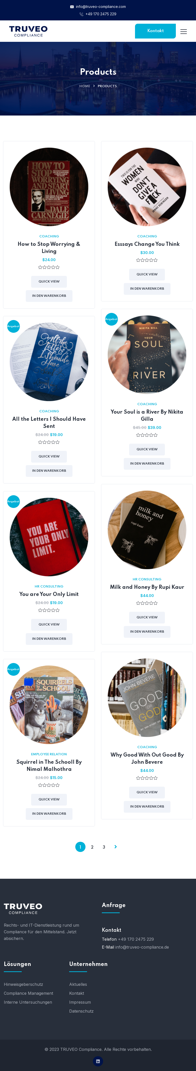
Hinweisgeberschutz (23, 984)
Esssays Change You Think (147, 244)
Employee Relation (49, 754)
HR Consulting (147, 579)
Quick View (49, 281)
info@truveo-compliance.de (142, 947)
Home (84, 86)
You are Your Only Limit (49, 594)
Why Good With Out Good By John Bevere (147, 759)
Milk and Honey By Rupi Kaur (147, 587)
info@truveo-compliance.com (98, 6)
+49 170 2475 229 (98, 14)
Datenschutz (81, 1011)
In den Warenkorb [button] (49, 296)
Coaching (49, 236)
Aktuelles (78, 984)
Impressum (80, 1002)
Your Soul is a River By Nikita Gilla (147, 416)
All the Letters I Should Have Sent (49, 423)
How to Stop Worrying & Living (49, 248)
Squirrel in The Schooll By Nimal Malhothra (49, 766)
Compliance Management (28, 993)
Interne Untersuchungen (28, 1002)
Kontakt (155, 31)
